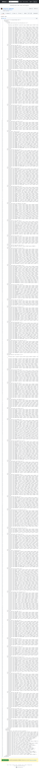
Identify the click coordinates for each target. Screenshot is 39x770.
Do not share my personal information (19, 765)
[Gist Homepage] (5, 1)
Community (19, 764)
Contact (25, 764)
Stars (14, 13)
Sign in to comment (33, 760)
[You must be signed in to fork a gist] (36, 8)
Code (2, 13)
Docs (23, 764)
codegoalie (5, 8)
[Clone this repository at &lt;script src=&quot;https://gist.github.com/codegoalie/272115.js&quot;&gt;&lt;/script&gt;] (28, 13)
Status (16, 764)
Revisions (8, 13)
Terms (8, 764)
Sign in (31, 1)
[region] (19, 388)
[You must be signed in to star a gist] (31, 8)
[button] (31, 13)
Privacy (10, 764)
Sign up (35, 1)
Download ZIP (35, 13)
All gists (20, 1)
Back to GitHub (25, 1)
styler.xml (11, 8)
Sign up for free (5, 760)
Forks (20, 13)
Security (13, 764)
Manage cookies (29, 764)
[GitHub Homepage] (16, 767)
